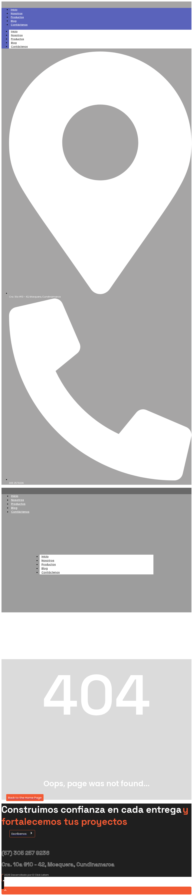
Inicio (14, 9)
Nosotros (16, 13)
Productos (17, 17)
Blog (13, 21)
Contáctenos (19, 25)
